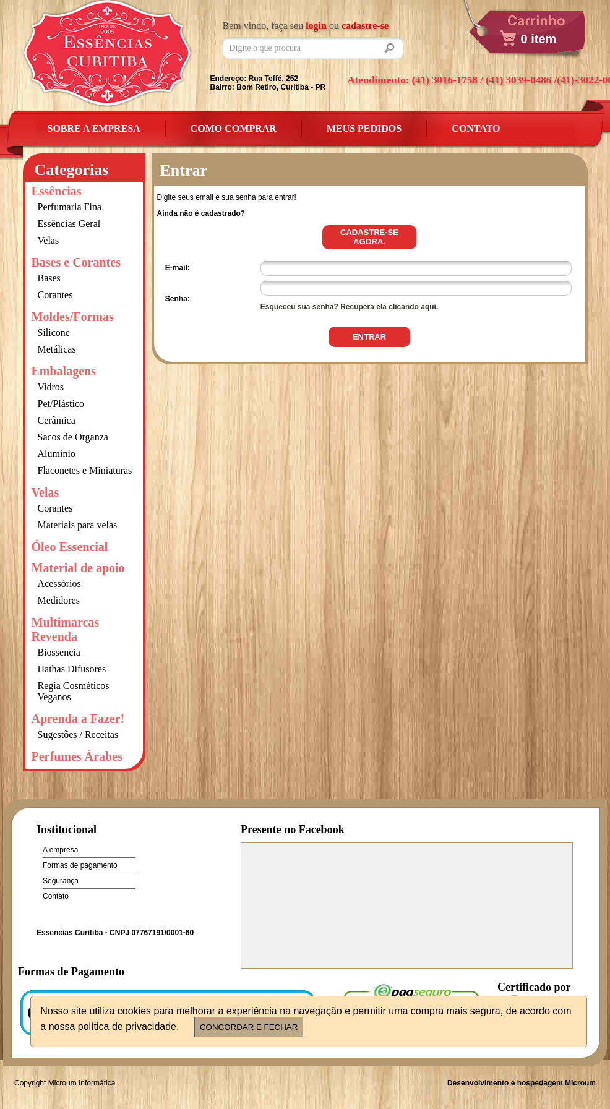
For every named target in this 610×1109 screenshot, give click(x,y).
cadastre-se (365, 25)
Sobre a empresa (94, 128)
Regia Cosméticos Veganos (74, 691)
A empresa (60, 850)
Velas (48, 240)
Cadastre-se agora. (369, 237)
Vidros (51, 387)
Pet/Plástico (61, 403)
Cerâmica (56, 420)
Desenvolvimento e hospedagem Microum (521, 1083)
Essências (57, 191)
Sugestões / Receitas (78, 734)
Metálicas (57, 349)
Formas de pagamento (80, 865)
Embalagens (64, 371)
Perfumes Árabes (77, 756)
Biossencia (59, 652)
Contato (476, 128)
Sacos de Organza (73, 437)
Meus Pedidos (364, 128)
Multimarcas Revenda (66, 629)
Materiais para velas (78, 525)
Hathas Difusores (72, 669)
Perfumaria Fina (70, 207)
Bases (49, 278)
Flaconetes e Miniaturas (85, 470)
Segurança (61, 880)
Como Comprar (234, 128)
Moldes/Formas (73, 316)
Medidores (59, 600)
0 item (539, 39)
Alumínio (56, 453)
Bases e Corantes (76, 262)
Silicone (54, 332)
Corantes (55, 294)
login (316, 25)
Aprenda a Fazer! (78, 719)
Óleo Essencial (70, 547)
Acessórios (59, 583)
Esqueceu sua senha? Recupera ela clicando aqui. (349, 306)
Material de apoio (78, 568)
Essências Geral (69, 223)
